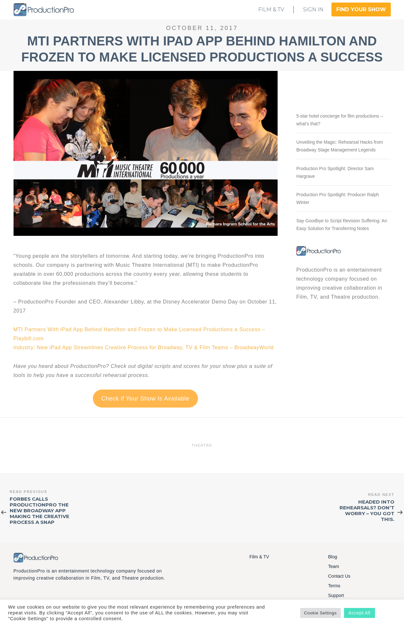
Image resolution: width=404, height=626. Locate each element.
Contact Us (339, 576)
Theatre (202, 445)
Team (333, 566)
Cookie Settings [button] (320, 613)
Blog (332, 556)
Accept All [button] (359, 612)
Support (336, 595)
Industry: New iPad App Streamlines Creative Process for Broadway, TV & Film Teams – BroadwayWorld (144, 347)
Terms (334, 585)
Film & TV (259, 556)
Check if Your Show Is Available (145, 398)
